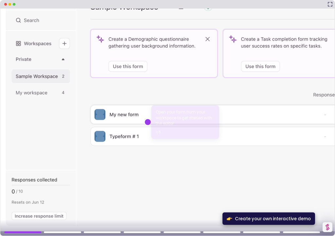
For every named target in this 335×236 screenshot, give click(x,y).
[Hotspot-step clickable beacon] (148, 122)
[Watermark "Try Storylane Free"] (327, 227)
